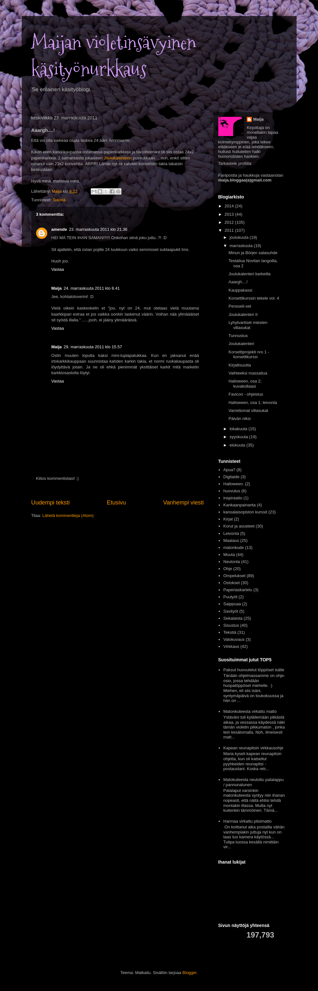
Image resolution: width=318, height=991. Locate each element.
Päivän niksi (240, 418)
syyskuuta (239, 436)
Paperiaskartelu (237, 589)
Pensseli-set (240, 306)
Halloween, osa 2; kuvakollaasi (245, 384)
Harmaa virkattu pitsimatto (247, 821)
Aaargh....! (238, 281)
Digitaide (231, 476)
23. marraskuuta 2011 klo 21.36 (98, 229)
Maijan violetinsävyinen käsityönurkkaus (113, 56)
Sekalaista (233, 618)
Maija (56, 288)
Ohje (227, 568)
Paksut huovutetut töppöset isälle (253, 669)
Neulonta (231, 561)
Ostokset (231, 582)
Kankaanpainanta (239, 505)
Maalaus (231, 540)
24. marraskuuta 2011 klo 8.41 (92, 288)
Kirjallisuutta (240, 365)
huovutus (231, 490)
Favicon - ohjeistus (246, 394)
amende (59, 229)
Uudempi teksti (50, 502)
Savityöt (230, 611)
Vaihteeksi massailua (248, 373)
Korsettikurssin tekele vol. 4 (254, 298)
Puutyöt (230, 596)
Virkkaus (231, 646)
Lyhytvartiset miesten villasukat (248, 325)
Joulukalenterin (117, 158)
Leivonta (231, 533)
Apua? (229, 469)
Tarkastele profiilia (235, 163)
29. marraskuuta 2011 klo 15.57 (93, 346)
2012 (230, 222)
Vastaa (57, 269)
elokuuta (237, 445)
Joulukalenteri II (243, 314)
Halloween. (233, 483)
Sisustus (231, 625)
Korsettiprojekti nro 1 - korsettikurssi (249, 354)
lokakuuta (238, 428)
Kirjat (228, 519)
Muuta (229, 554)
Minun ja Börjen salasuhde (253, 252)
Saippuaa (232, 603)
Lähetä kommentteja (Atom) (67, 515)
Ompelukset (234, 575)
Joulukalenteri (241, 343)
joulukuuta (239, 237)
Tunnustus (238, 335)
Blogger (189, 972)
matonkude (233, 547)
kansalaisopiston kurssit (245, 512)
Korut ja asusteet (239, 526)
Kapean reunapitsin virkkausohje (253, 747)
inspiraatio (232, 498)
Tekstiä (59, 199)
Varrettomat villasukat (248, 410)
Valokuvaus (233, 639)
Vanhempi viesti (183, 502)
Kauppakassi (240, 290)
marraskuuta (241, 245)
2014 (230, 206)
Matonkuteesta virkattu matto (250, 711)
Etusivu (116, 502)
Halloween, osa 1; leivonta (253, 402)
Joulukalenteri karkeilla (250, 273)
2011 (230, 230)
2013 (230, 214)
